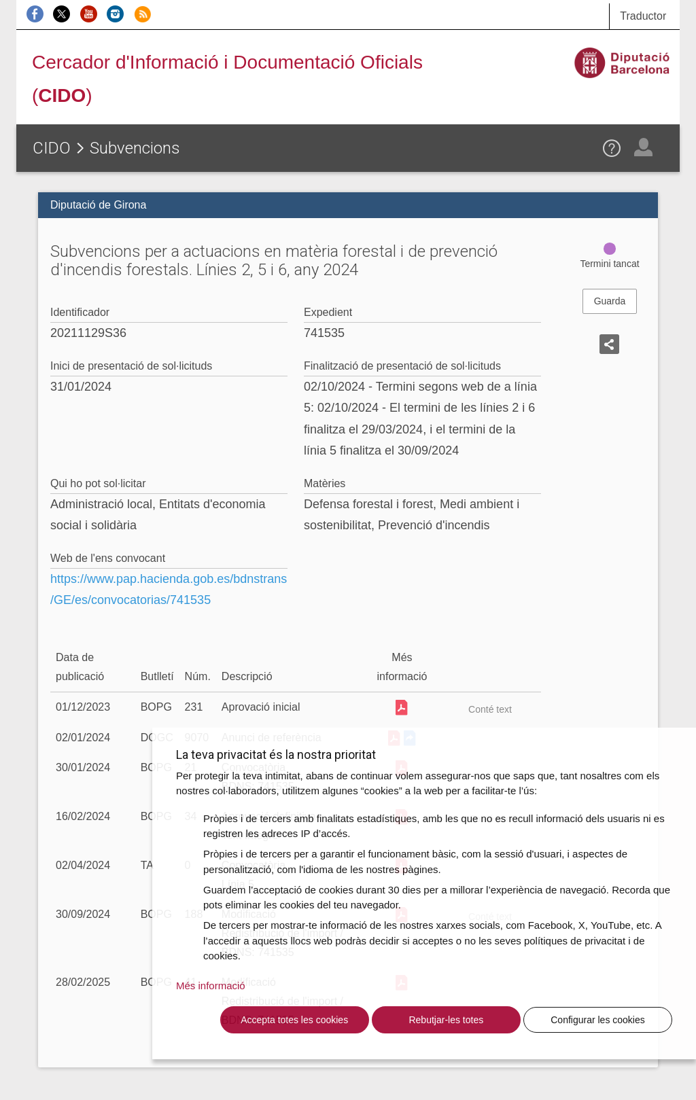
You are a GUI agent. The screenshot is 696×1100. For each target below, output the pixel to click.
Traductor (643, 16)
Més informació (210, 985)
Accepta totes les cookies (294, 1019)
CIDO (52, 148)
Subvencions (135, 148)
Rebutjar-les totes (445, 1019)
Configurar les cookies (598, 1019)
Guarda (610, 301)
